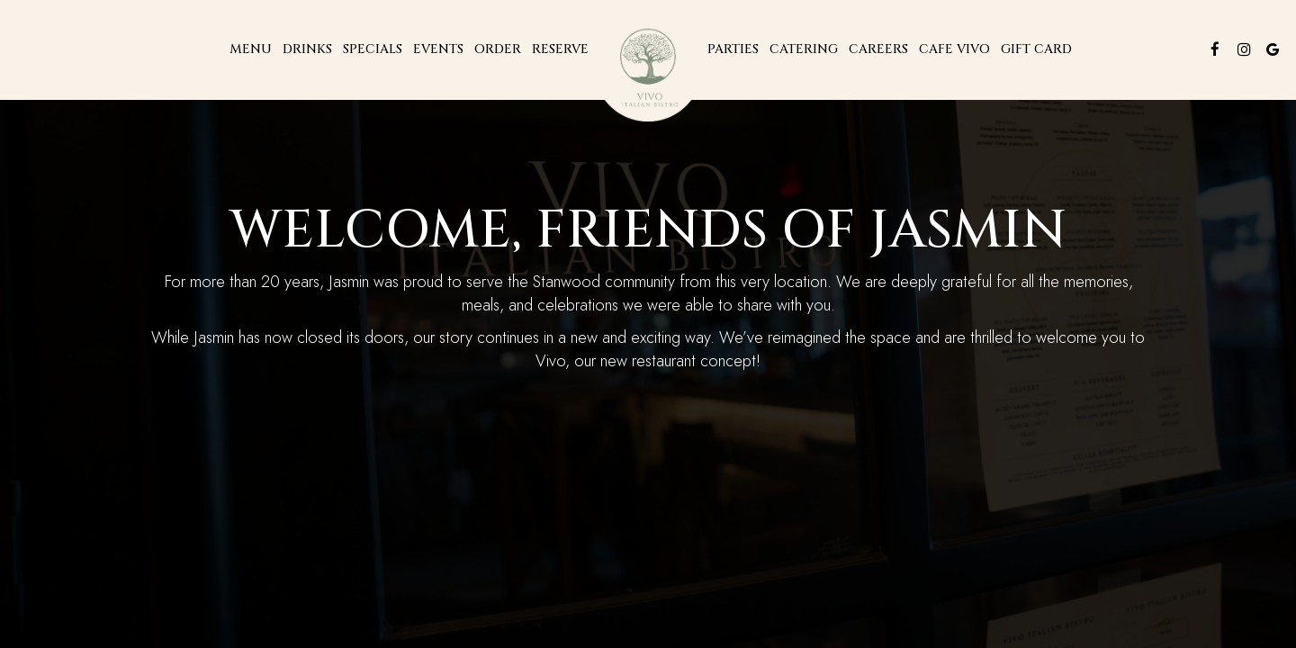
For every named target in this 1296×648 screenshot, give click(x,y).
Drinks (307, 49)
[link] (648, 68)
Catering (804, 49)
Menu (251, 49)
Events (438, 49)
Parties (733, 49)
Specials (372, 49)
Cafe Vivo (954, 49)
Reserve (560, 49)
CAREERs (878, 49)
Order (497, 49)
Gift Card (1036, 49)
